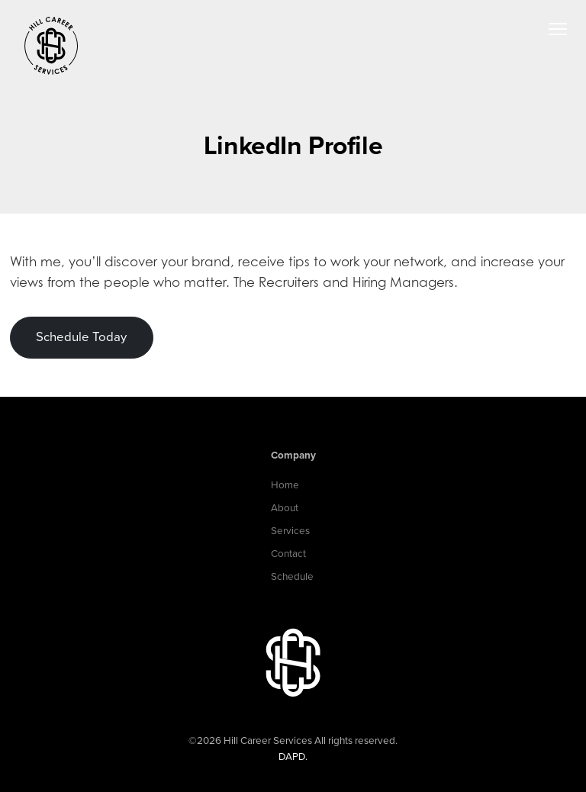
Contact (288, 554)
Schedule (292, 577)
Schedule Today (81, 337)
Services (290, 531)
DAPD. (293, 757)
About (284, 508)
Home (285, 485)
